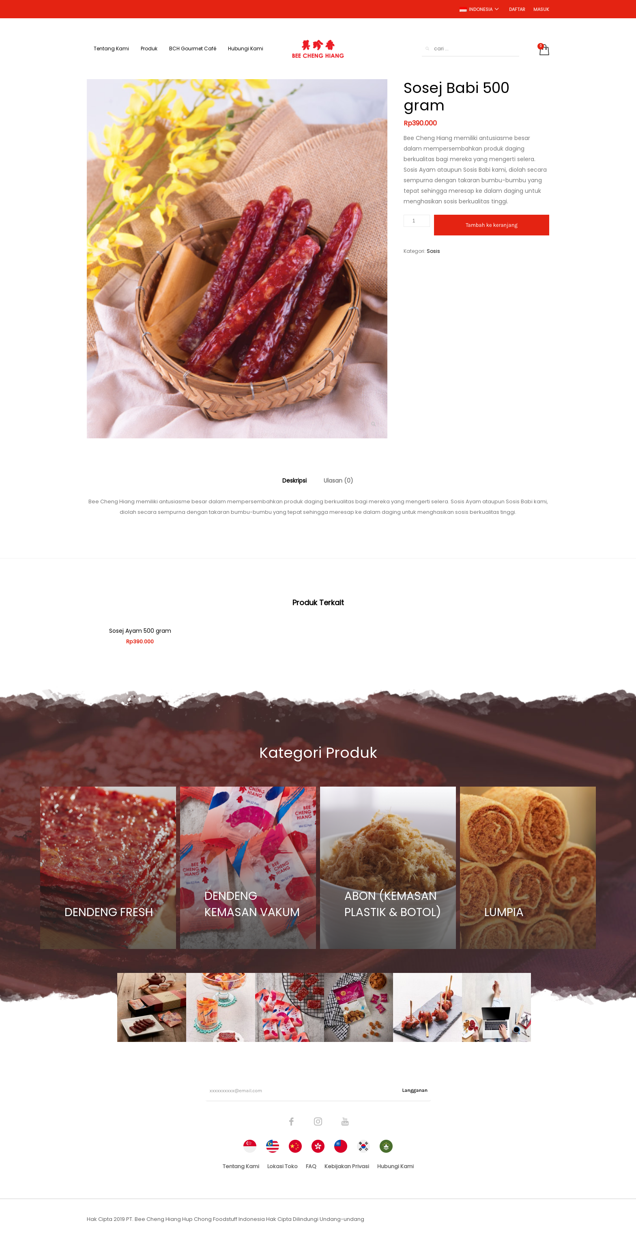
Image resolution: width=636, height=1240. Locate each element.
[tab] (294, 480)
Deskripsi (294, 481)
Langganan (415, 1090)
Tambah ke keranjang (492, 225)
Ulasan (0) (338, 481)
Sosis (433, 251)
